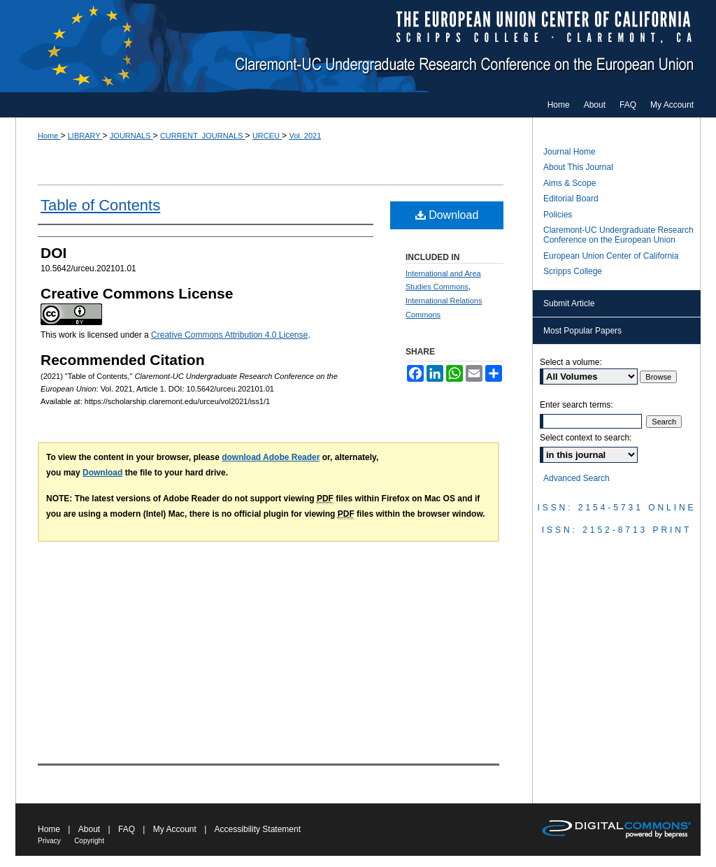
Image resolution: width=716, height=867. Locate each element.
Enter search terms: (576, 405)
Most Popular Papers (582, 331)
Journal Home (569, 152)
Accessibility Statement (258, 829)
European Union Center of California (610, 256)
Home (49, 135)
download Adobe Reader (271, 457)
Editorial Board (571, 198)
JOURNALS (131, 135)
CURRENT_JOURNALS (202, 135)
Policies (557, 215)
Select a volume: (571, 362)
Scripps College (572, 271)
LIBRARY (85, 135)
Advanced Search (576, 478)
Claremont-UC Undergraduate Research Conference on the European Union (358, 46)
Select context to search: (585, 438)
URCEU (267, 135)
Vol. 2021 (305, 135)
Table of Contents (100, 205)
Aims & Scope (569, 183)
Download (447, 215)
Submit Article (568, 303)
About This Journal (578, 167)
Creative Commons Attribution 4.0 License (229, 335)
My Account (174, 829)
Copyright (89, 841)
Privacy (49, 841)
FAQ (126, 829)
